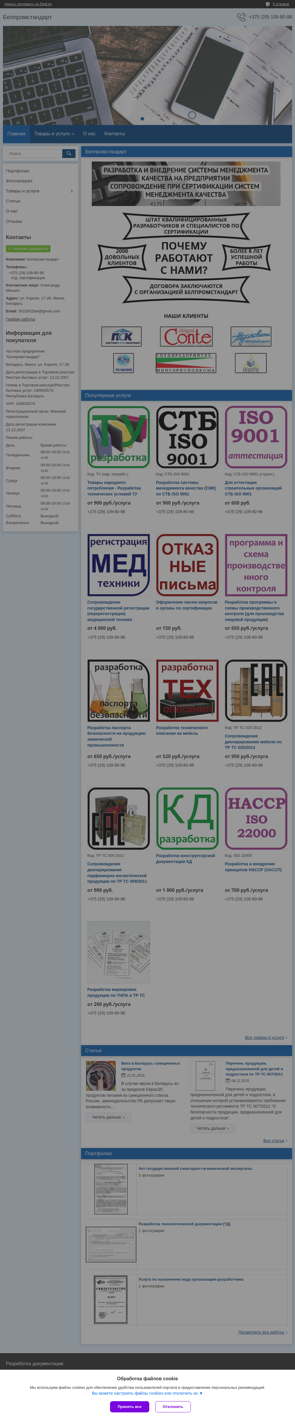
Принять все (130, 1406)
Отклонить (173, 1406)
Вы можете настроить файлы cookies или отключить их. (145, 1393)
